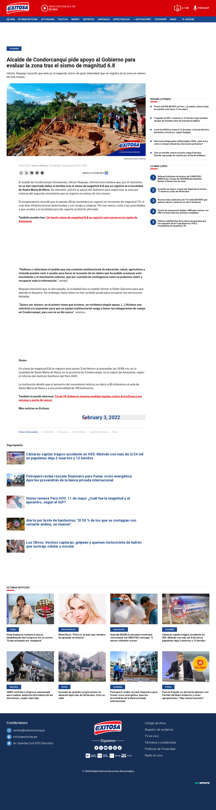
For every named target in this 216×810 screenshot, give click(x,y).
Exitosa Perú (143, 19)
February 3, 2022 (101, 417)
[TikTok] (120, 748)
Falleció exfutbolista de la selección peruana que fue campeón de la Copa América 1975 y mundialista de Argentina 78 (182, 223)
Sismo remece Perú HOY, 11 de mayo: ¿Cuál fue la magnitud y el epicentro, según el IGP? (78, 500)
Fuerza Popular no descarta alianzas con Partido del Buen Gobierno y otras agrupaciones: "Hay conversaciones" (185, 695)
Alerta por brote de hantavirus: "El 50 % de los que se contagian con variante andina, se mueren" (81, 522)
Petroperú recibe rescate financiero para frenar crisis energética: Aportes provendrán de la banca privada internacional (79, 478)
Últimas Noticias (28, 19)
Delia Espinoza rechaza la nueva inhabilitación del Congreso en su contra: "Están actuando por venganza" (30, 637)
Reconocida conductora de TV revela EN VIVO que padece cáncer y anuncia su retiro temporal (182, 201)
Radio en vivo (154, 755)
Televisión (160, 19)
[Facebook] (96, 748)
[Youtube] (106, 748)
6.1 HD (185, 8)
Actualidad (47, 19)
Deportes (88, 19)
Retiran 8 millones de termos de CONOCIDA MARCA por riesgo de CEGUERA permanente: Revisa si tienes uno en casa (180, 178)
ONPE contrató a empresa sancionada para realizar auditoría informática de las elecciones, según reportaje (30, 695)
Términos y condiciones (160, 742)
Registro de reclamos (159, 729)
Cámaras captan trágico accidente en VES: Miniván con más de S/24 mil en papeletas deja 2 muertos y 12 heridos (84, 456)
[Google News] (115, 748)
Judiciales (104, 19)
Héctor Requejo (79, 432)
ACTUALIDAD (48, 432)
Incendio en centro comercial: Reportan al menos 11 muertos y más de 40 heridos (182, 190)
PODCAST (203, 8)
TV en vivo (152, 736)
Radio (173, 19)
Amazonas (63, 432)
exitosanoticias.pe (25, 737)
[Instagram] (110, 748)
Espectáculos (121, 19)
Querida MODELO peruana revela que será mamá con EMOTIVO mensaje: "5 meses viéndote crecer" (131, 637)
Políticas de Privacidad (160, 749)
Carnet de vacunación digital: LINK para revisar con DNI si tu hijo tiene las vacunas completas (183, 211)
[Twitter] (101, 748)
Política (63, 19)
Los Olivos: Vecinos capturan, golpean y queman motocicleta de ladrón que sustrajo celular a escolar (83, 544)
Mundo (75, 19)
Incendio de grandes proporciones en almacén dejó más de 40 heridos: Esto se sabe (81, 695)
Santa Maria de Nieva (99, 432)
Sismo (115, 432)
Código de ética (155, 723)
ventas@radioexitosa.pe (29, 730)
